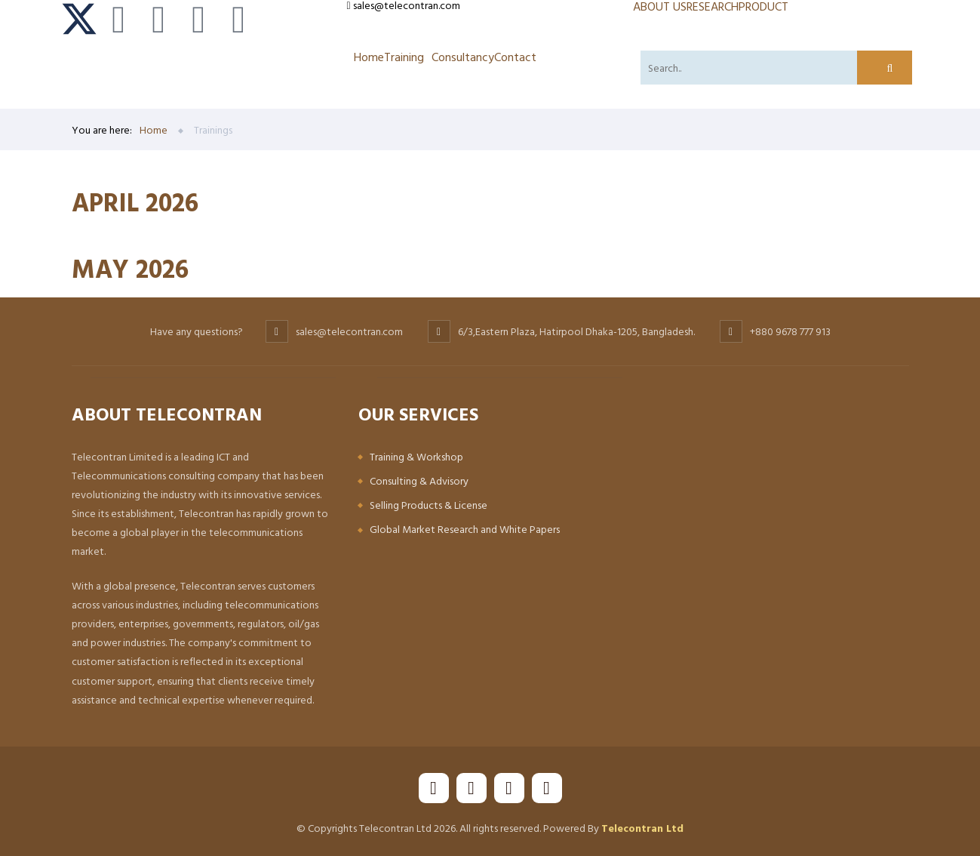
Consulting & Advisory (419, 480)
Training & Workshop (416, 456)
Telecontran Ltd (642, 828)
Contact (515, 57)
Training (404, 57)
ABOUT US (660, 6)
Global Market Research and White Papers (465, 529)
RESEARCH (713, 6)
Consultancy (463, 57)
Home (369, 57)
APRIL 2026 (135, 202)
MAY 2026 (130, 268)
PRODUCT (763, 6)
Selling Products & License (428, 505)
